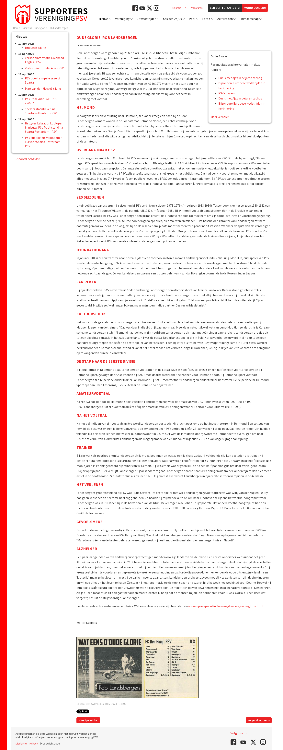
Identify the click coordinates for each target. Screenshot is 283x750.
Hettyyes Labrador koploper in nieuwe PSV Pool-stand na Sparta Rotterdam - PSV (44, 127)
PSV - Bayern (226, 93)
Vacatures (196, 8)
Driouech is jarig (35, 48)
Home (16, 28)
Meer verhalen (220, 117)
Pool (192, 19)
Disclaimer (22, 743)
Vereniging (122, 19)
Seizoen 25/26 (172, 19)
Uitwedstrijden (146, 19)
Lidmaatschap (249, 19)
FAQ (186, 8)
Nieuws (103, 19)
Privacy (33, 743)
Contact (176, 8)
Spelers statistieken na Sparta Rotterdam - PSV (41, 111)
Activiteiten (225, 19)
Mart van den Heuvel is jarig (43, 89)
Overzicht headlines (27, 159)
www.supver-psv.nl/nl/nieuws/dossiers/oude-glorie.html (225, 606)
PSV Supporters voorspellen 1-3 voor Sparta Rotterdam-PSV (43, 142)
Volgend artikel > (259, 720)
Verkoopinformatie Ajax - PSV (44, 68)
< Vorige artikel (88, 720)
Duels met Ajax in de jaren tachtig (240, 78)
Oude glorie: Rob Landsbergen (50, 28)
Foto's (206, 19)
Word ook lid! (255, 8)
